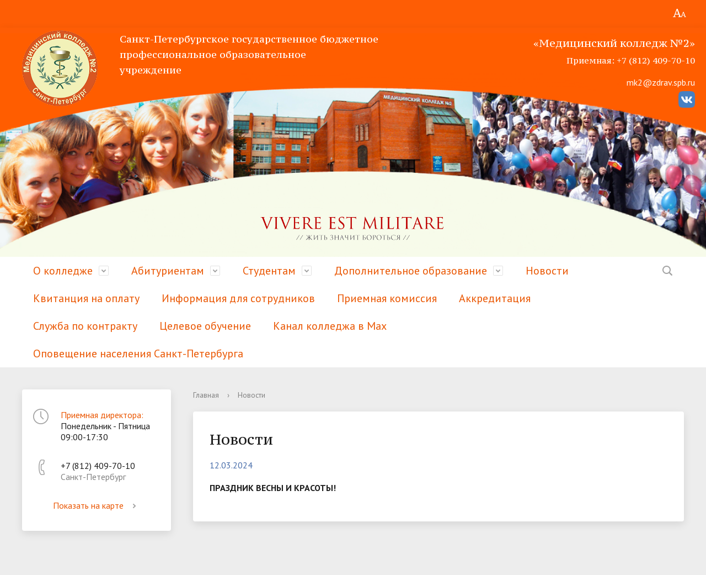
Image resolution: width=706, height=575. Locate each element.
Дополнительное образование (410, 270)
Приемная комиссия (387, 298)
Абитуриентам (167, 270)
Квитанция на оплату (86, 298)
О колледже (63, 270)
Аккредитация (495, 298)
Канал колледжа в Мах (330, 326)
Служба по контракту (85, 326)
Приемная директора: (102, 414)
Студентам (269, 270)
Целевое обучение (205, 326)
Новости (547, 270)
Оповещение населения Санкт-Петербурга (138, 353)
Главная (206, 395)
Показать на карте (96, 505)
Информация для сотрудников (238, 298)
